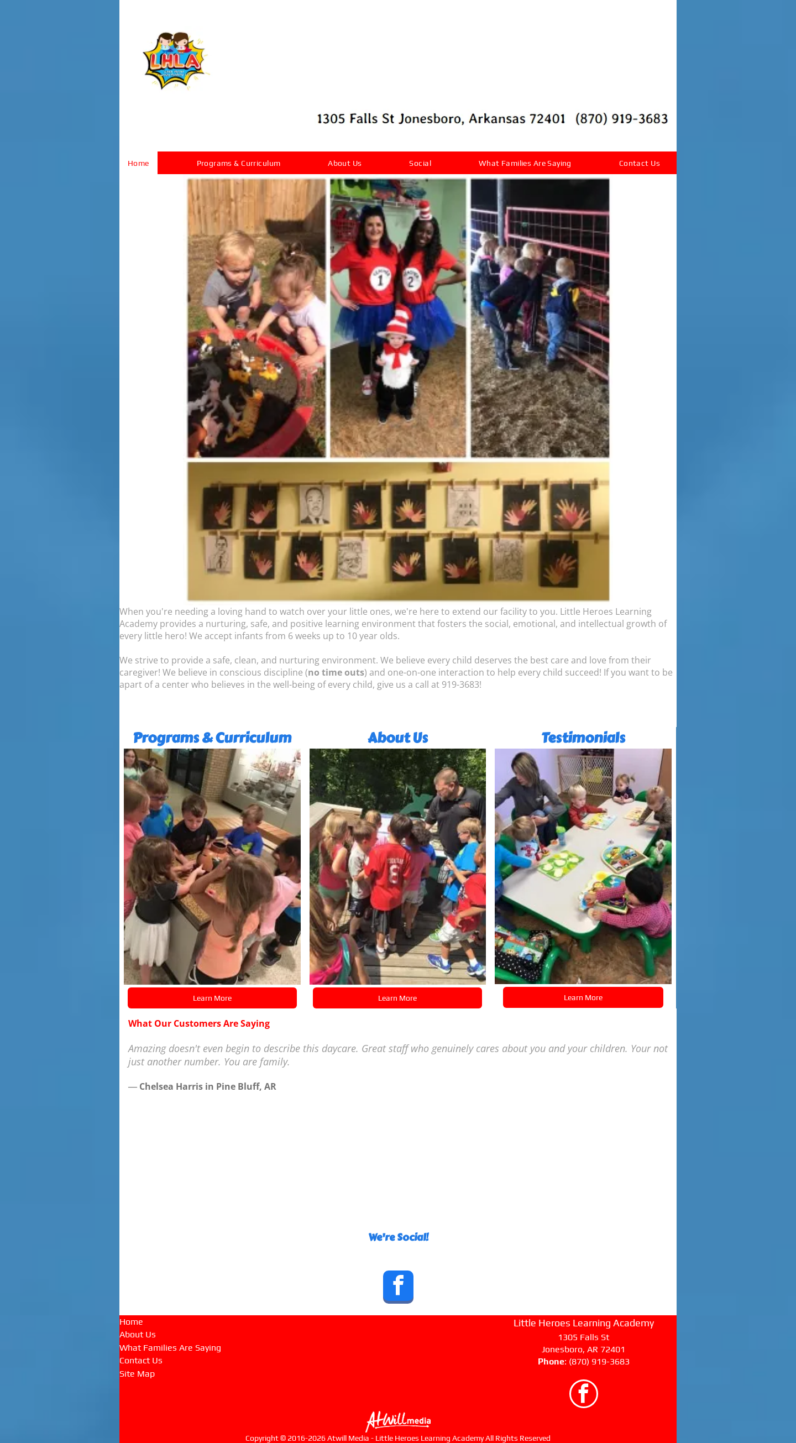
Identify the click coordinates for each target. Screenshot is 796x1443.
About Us (137, 1334)
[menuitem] (142, 162)
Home (131, 1321)
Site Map (137, 1373)
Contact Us (141, 1360)
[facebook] (398, 1288)
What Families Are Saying (170, 1347)
